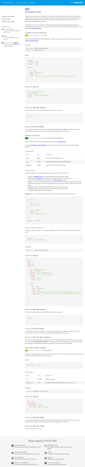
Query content (6, 19)
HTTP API (24, 2)
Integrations (32, 2)
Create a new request (8, 16)
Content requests (57, 180)
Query (38, 158)
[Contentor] (78, 3)
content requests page (35, 28)
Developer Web (7, 2)
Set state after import (8, 21)
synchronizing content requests (38, 145)
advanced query (62, 141)
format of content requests (31, 40)
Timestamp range (38, 176)
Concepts (18, 2)
